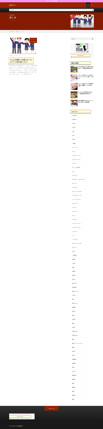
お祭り (73, 139)
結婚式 (73, 379)
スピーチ (74, 207)
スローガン (16, 55)
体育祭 (73, 259)
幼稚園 (73, 307)
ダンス (33, 39)
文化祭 (33, 41)
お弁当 (73, 123)
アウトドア (75, 147)
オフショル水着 (76, 167)
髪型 (73, 399)
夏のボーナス (75, 291)
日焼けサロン (75, 331)
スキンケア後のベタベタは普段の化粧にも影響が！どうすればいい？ (85, 85)
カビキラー (75, 175)
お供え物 (74, 115)
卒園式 (73, 271)
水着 (73, 355)
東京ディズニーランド (77, 343)
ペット (73, 235)
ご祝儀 (73, 143)
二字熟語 (74, 255)
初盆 (73, 267)
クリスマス (75, 187)
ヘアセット (75, 231)
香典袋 (73, 395)
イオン (73, 151)
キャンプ (74, 183)
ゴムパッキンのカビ (77, 191)
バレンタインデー (76, 223)
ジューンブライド (76, 199)
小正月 (73, 295)
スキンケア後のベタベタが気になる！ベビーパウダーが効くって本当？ (85, 77)
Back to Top (51, 408)
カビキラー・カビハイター (78, 179)
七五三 (73, 251)
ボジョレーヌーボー (77, 243)
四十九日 (74, 283)
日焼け (73, 327)
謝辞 (73, 383)
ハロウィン (75, 219)
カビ (73, 171)
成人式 (73, 311)
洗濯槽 (73, 363)
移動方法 (74, 375)
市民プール (75, 303)
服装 (73, 339)
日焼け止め (75, 335)
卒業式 (73, 275)
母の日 (73, 351)
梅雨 (73, 347)
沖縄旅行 (74, 359)
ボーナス (74, 247)
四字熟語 (74, 287)
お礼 (73, 135)
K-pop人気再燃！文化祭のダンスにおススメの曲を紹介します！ (21, 61)
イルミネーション (76, 155)
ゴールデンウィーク (77, 195)
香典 (73, 391)
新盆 (73, 323)
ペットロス (75, 239)
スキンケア (75, 203)
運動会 (73, 387)
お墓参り (74, 119)
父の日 (73, 371)
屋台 (73, 299)
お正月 (73, 127)
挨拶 (73, 315)
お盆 (73, 131)
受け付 (73, 279)
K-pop (11, 55)
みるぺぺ (20, 426)
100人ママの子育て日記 (51, 1)
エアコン (74, 163)
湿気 (73, 367)
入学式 (73, 263)
